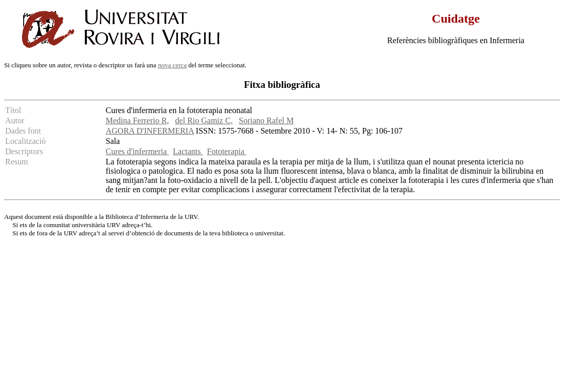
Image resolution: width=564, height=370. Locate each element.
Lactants (188, 151)
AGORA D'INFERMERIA (150, 130)
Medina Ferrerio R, (137, 120)
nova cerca (172, 65)
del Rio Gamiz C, (204, 120)
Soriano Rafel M (266, 120)
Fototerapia (227, 151)
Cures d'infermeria (137, 151)
